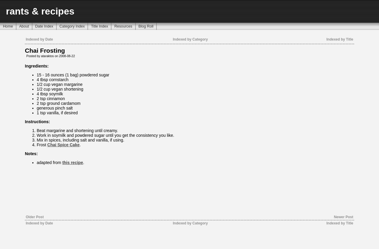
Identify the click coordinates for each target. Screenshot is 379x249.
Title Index (99, 26)
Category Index (72, 26)
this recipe (72, 162)
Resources (123, 26)
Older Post (35, 217)
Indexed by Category (190, 39)
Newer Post (343, 217)
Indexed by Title (340, 39)
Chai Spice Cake (63, 144)
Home (8, 26)
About (24, 26)
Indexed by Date (39, 39)
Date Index (44, 26)
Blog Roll (146, 26)
